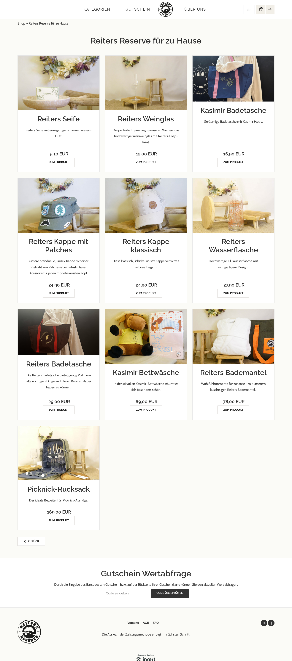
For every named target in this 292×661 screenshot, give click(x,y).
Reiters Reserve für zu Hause (48, 23)
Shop (21, 23)
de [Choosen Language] (248, 10)
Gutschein (138, 9)
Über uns (195, 9)
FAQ (156, 618)
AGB (146, 618)
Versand (133, 618)
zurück (33, 537)
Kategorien (96, 9)
